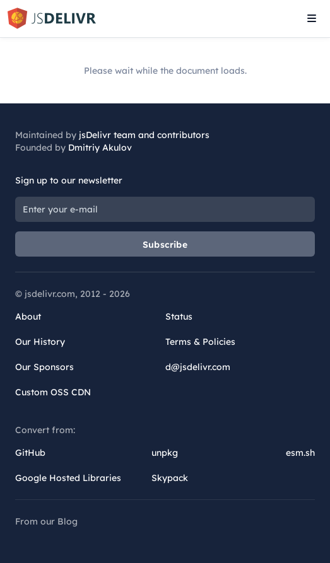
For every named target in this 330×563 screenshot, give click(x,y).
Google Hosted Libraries (68, 478)
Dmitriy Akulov (100, 147)
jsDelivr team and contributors (144, 135)
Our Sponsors (44, 367)
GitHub (30, 452)
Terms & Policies (200, 341)
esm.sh (300, 452)
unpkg (164, 452)
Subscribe (165, 244)
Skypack (169, 478)
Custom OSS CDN (53, 392)
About (28, 316)
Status (178, 316)
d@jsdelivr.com (197, 367)
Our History (40, 341)
